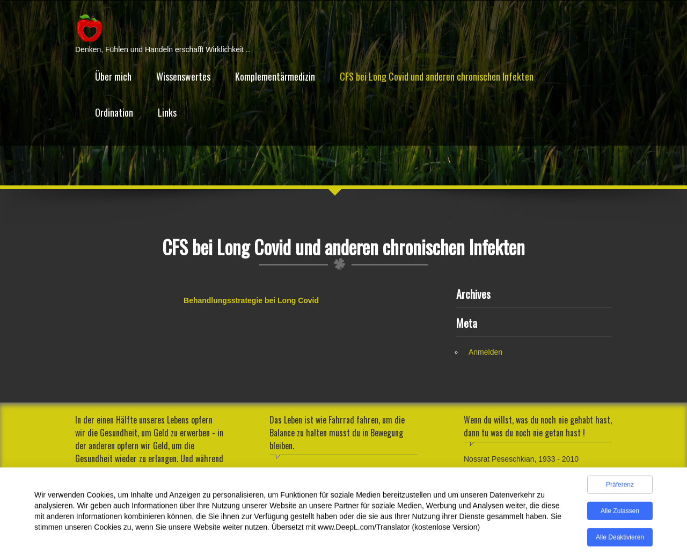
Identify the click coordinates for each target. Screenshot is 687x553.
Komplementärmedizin (275, 76)
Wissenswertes (183, 76)
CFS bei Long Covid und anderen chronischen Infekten (436, 76)
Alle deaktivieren (620, 540)
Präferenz (620, 487)
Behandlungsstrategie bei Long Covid (251, 300)
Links (167, 112)
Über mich (113, 76)
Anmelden (485, 352)
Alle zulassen (620, 514)
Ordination (114, 112)
